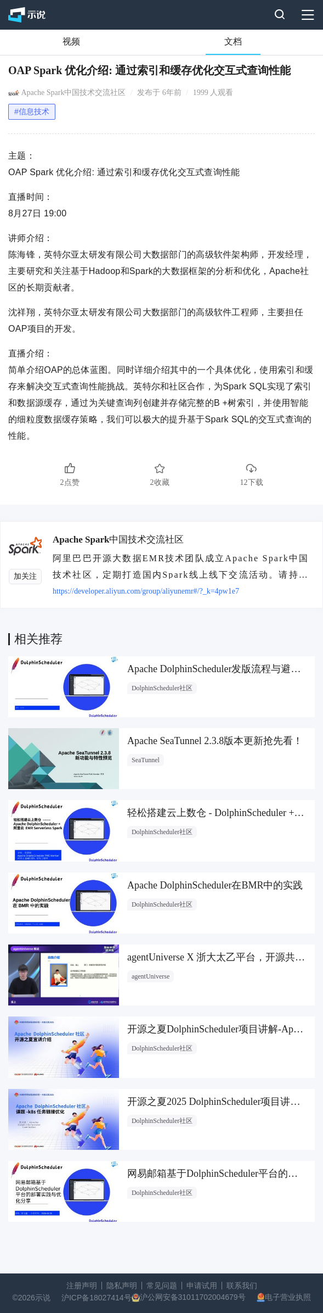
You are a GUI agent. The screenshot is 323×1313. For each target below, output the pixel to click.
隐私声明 (121, 1285)
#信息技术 (31, 111)
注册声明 (81, 1285)
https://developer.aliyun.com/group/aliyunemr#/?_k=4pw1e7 (146, 591)
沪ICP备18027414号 (96, 1297)
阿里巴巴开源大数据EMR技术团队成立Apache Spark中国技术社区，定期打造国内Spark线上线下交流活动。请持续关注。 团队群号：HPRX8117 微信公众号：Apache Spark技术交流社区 (183, 566)
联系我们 (241, 1285)
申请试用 (201, 1285)
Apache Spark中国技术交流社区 (73, 92)
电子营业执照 (288, 1297)
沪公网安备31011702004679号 (193, 1297)
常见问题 (161, 1285)
